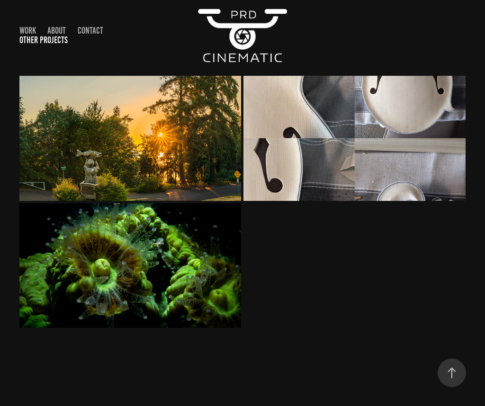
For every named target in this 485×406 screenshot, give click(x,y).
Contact (90, 31)
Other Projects (43, 40)
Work (27, 31)
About (56, 31)
